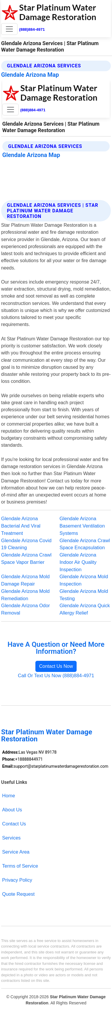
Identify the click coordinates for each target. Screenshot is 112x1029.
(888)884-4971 (32, 29)
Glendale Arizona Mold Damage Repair (25, 580)
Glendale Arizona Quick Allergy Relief (85, 609)
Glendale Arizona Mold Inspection (84, 580)
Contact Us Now (56, 666)
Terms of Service (20, 865)
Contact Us (14, 823)
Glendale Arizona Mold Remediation (25, 594)
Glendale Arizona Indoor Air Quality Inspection (78, 562)
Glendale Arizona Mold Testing (84, 594)
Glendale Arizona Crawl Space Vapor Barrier (26, 558)
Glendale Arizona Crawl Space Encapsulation (85, 544)
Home (8, 795)
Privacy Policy (17, 880)
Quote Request (18, 894)
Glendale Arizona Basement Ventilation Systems (82, 526)
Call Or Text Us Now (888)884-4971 (56, 675)
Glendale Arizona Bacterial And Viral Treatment (20, 526)
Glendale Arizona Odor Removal (25, 609)
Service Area (15, 851)
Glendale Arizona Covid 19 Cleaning (26, 544)
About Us (12, 809)
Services (11, 837)
